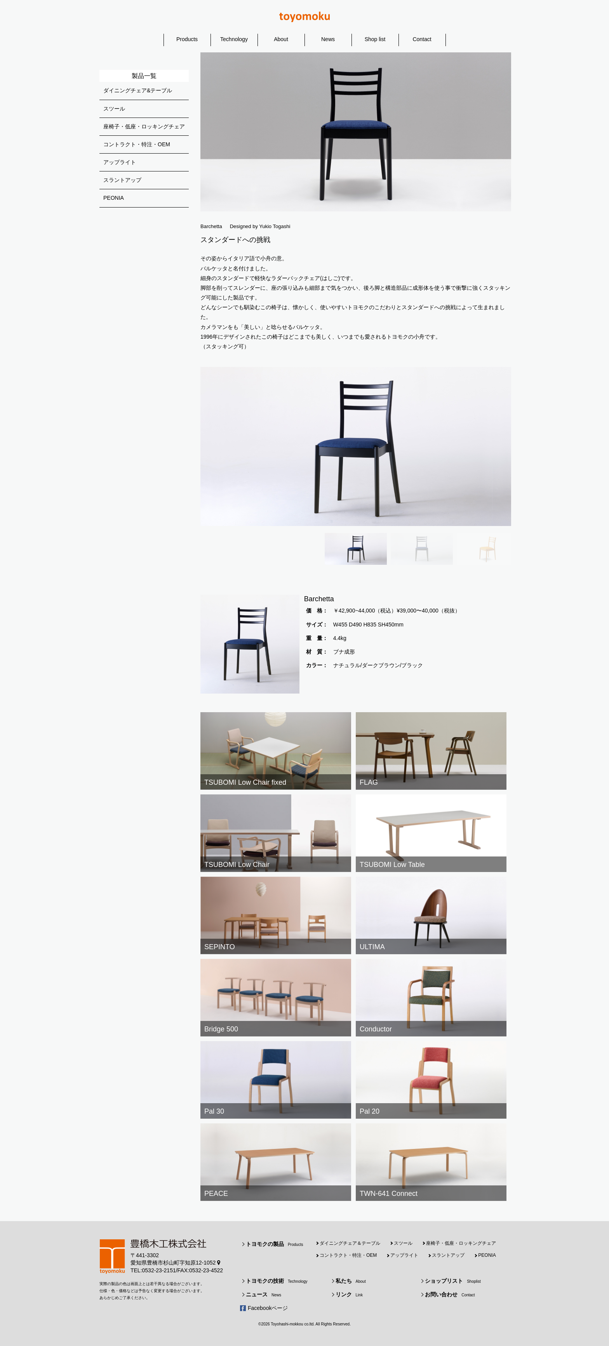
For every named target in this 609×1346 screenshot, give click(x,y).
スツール (114, 109)
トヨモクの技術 (277, 1281)
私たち (351, 1281)
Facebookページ (268, 1308)
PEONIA (113, 198)
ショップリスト (453, 1281)
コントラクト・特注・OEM (136, 144)
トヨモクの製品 (274, 1244)
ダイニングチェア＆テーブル (350, 1243)
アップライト (119, 162)
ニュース (263, 1294)
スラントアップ (122, 180)
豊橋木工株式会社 (304, 17)
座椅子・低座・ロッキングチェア (144, 126)
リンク (349, 1294)
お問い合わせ (450, 1294)
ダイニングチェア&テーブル (137, 90)
